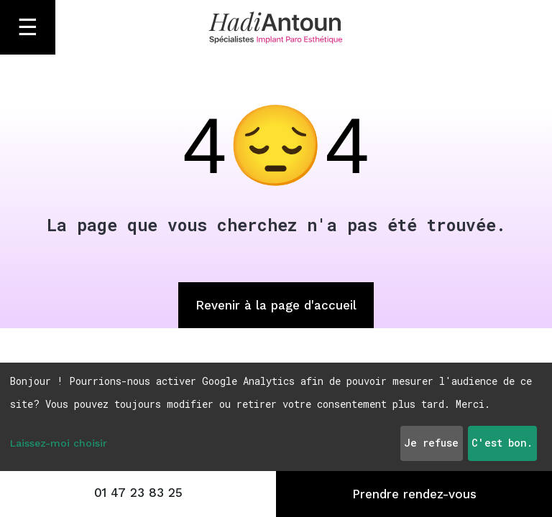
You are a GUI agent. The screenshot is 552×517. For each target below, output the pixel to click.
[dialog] (276, 417)
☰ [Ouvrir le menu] (27, 27)
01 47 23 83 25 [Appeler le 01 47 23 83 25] (138, 492)
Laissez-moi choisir (58, 443)
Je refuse (431, 443)
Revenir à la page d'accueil (276, 305)
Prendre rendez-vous (414, 494)
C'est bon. (502, 443)
